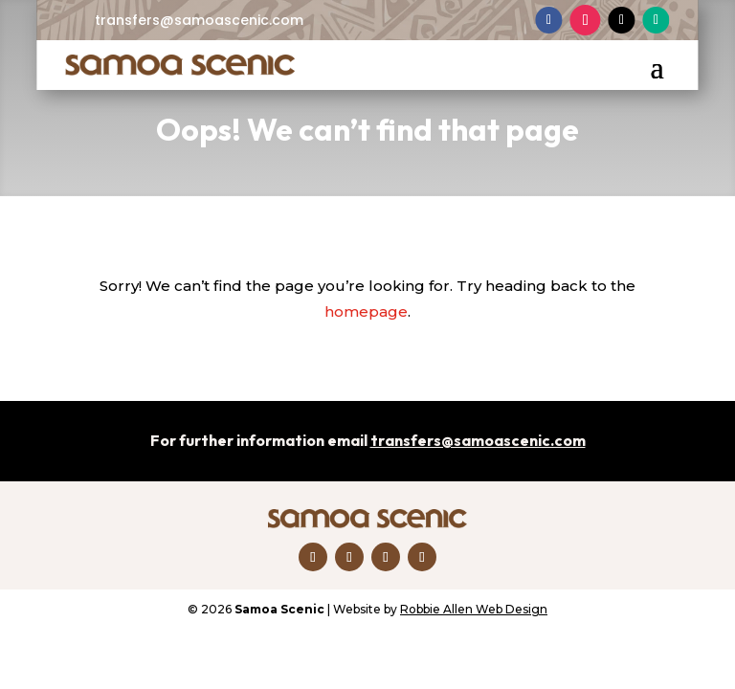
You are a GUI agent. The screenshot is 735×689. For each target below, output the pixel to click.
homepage (366, 311)
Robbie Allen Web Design (473, 609)
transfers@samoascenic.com (199, 20)
